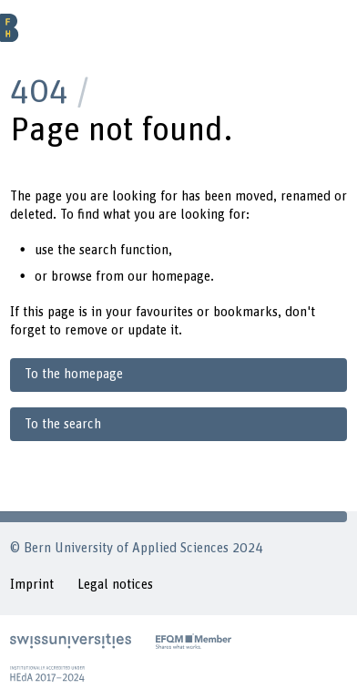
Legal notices (115, 584)
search (98, 250)
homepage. (182, 276)
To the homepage (74, 374)
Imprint (32, 584)
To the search (63, 424)
